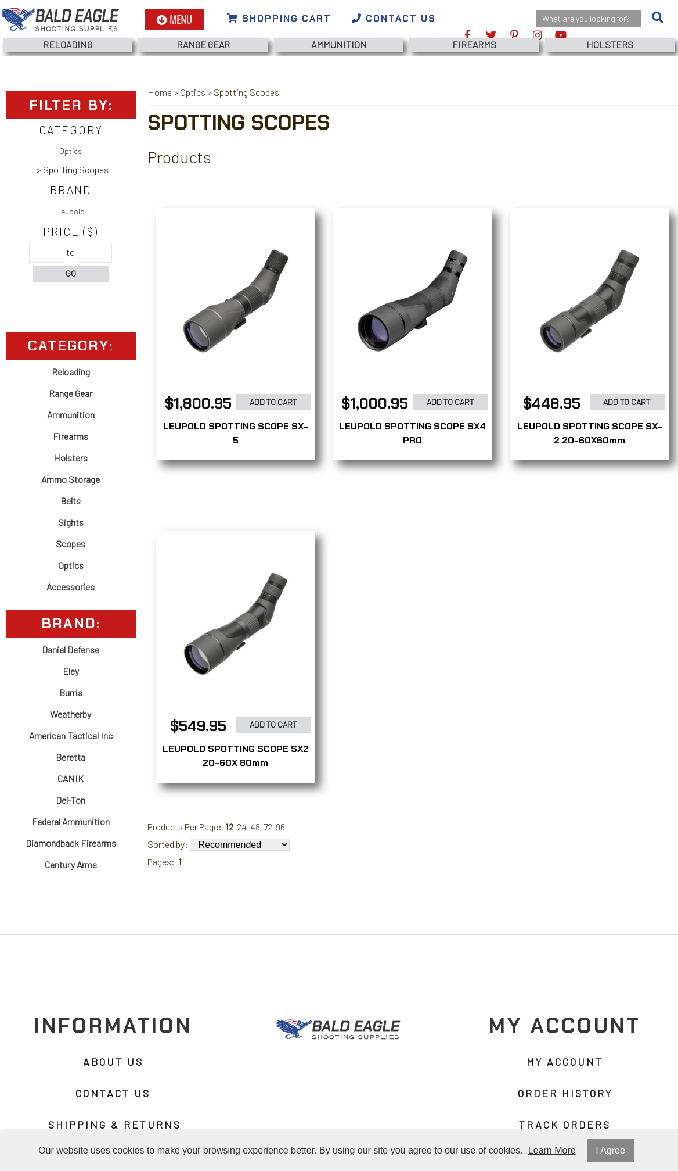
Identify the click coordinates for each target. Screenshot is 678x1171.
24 (242, 826)
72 (268, 826)
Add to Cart (273, 402)
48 (255, 826)
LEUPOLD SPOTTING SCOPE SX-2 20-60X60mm (589, 433)
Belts (70, 500)
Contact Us (394, 18)
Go (71, 273)
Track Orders (565, 1124)
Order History (565, 1093)
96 (280, 826)
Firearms (474, 44)
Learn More (552, 1150)
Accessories (70, 586)
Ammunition (339, 44)
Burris (70, 692)
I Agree (610, 1150)
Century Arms (71, 864)
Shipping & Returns (114, 1124)
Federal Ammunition (71, 821)
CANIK (70, 778)
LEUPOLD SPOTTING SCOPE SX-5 (235, 433)
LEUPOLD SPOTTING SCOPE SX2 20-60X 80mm (236, 756)
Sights (71, 522)
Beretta (70, 756)
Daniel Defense (70, 649)
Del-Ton (70, 799)
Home (159, 92)
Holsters (609, 44)
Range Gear (203, 44)
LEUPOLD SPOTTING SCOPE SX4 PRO (412, 433)
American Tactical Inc (71, 735)
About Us (113, 1061)
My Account (564, 1061)
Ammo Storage (70, 479)
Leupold (70, 211)
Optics (70, 151)
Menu (174, 19)
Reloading (67, 44)
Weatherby (70, 713)
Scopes (70, 543)
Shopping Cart (279, 18)
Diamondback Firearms (71, 842)
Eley (71, 670)
